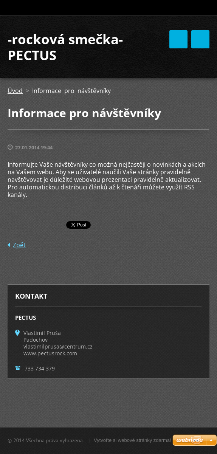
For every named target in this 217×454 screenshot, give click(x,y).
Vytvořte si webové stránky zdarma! (132, 440)
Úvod (15, 91)
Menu (200, 39)
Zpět (19, 245)
